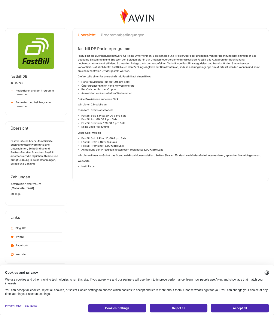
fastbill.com (88, 166)
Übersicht (87, 35)
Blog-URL (19, 228)
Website (18, 254)
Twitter (17, 237)
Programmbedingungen (122, 35)
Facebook (19, 246)
